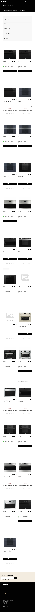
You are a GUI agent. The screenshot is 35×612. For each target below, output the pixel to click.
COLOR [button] (5, 23)
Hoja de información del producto (9, 66)
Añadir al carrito (10, 71)
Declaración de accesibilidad (7, 604)
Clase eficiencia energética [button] (8, 38)
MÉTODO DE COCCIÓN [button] (7, 31)
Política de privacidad (6, 601)
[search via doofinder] (25, 1)
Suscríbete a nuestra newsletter (7, 575)
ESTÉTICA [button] (5, 26)
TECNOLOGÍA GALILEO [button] (7, 28)
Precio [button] (5, 21)
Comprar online (7, 19)
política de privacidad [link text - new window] (7, 579)
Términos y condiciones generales (8, 600)
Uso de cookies (5, 602)
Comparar (4, 67)
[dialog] (31, 106)
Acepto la (6, 579)
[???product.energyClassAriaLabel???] (3, 66)
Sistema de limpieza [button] (7, 33)
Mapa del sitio (5, 603)
